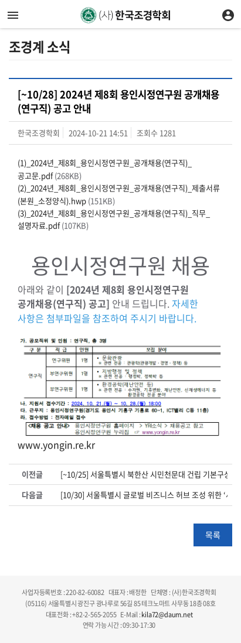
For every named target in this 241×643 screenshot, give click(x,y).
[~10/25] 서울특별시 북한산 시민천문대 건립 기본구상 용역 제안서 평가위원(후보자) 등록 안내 (144, 474)
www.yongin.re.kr (56, 444)
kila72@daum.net (166, 615)
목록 (212, 535)
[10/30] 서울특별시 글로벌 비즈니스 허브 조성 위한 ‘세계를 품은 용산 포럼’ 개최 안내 (144, 495)
